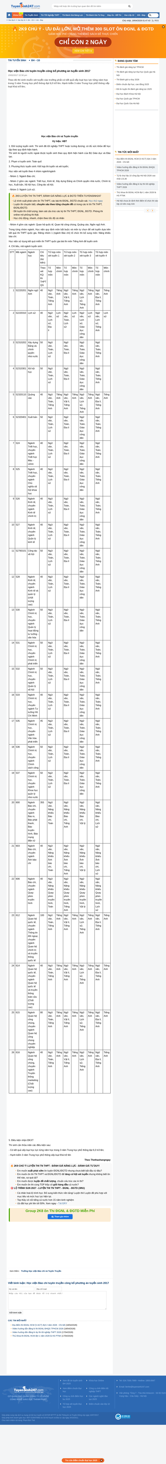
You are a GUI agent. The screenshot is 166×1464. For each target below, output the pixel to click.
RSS (157, 20)
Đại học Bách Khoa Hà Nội (129, 94)
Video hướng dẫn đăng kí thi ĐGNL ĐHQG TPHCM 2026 (37, 1328)
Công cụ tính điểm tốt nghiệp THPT (98, 1390)
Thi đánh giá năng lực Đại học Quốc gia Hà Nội (136, 73)
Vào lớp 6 (11, 20)
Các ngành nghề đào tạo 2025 (98, 1397)
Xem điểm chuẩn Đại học (72, 1390)
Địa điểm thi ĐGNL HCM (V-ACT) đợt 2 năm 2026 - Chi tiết (38, 1325)
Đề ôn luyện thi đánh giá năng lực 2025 (134, 89)
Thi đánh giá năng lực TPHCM (130, 67)
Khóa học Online (96, 1380)
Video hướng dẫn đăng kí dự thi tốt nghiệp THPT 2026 (36, 1332)
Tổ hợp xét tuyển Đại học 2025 (72, 1405)
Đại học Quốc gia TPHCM (128, 98)
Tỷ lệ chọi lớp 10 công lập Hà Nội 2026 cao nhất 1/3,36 (136, 177)
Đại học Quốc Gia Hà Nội (128, 103)
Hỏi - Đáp (39, 20)
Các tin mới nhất (17, 1320)
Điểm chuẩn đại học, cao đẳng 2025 (133, 84)
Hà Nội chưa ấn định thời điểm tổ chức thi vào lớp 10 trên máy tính (137, 202)
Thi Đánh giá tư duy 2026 (128, 79)
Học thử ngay (96, 201)
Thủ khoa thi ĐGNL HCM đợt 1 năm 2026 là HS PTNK (36, 1336)
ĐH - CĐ (31, 20)
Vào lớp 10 (21, 20)
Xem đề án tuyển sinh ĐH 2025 (72, 1382)
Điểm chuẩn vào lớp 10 (99, 1404)
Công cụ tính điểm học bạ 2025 (73, 1397)
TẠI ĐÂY (62, 1203)
